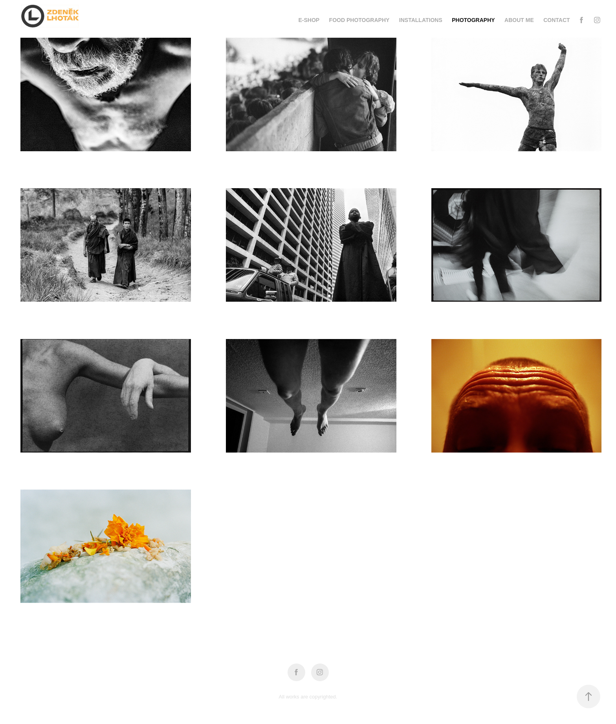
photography (473, 20)
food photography (359, 20)
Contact (556, 20)
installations (420, 20)
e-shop (308, 20)
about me (519, 20)
